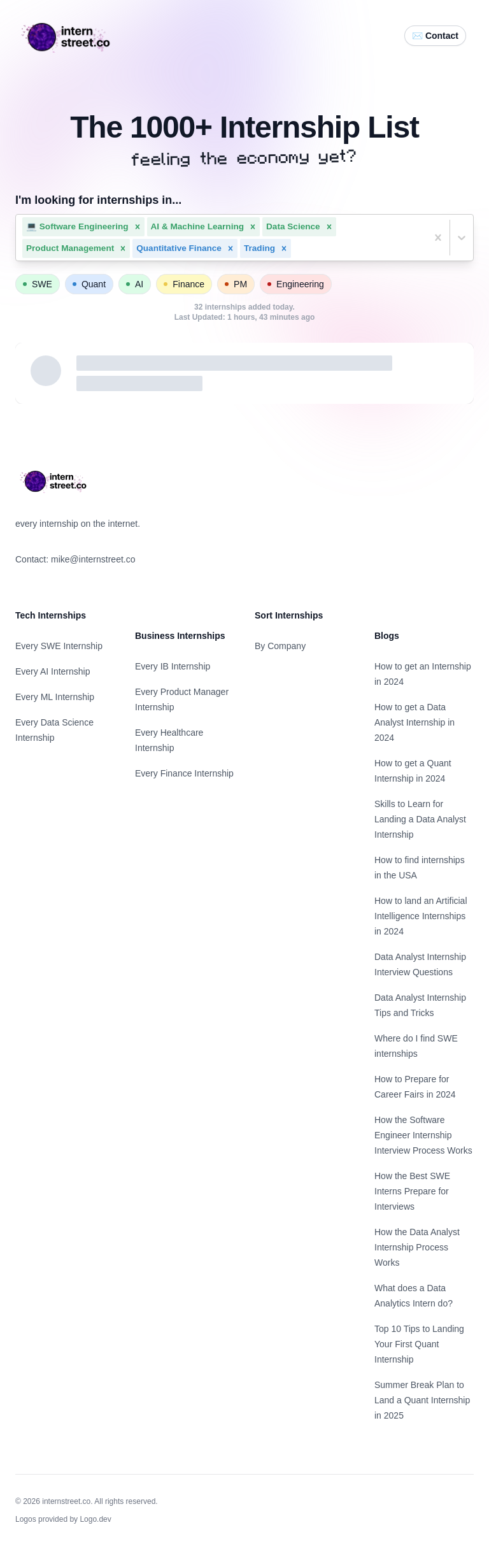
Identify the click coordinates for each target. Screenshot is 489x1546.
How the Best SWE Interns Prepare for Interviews (412, 1191)
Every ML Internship (54, 697)
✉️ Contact (435, 36)
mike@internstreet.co (93, 559)
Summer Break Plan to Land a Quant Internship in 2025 (422, 1400)
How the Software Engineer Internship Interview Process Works (423, 1135)
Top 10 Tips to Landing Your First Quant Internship (419, 1344)
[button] (138, 226)
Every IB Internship (172, 666)
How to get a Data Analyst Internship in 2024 (414, 722)
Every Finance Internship (184, 773)
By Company (280, 646)
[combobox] (295, 248)
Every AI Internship (52, 671)
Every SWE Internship (59, 646)
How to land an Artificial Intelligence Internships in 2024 (420, 916)
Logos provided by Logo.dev (63, 1519)
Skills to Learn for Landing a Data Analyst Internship (420, 819)
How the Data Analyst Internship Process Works (417, 1247)
